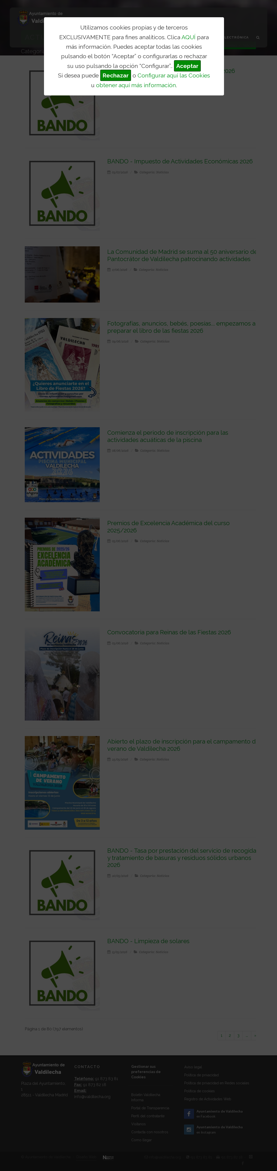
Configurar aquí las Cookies (174, 75)
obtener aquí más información (136, 85)
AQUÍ (189, 37)
